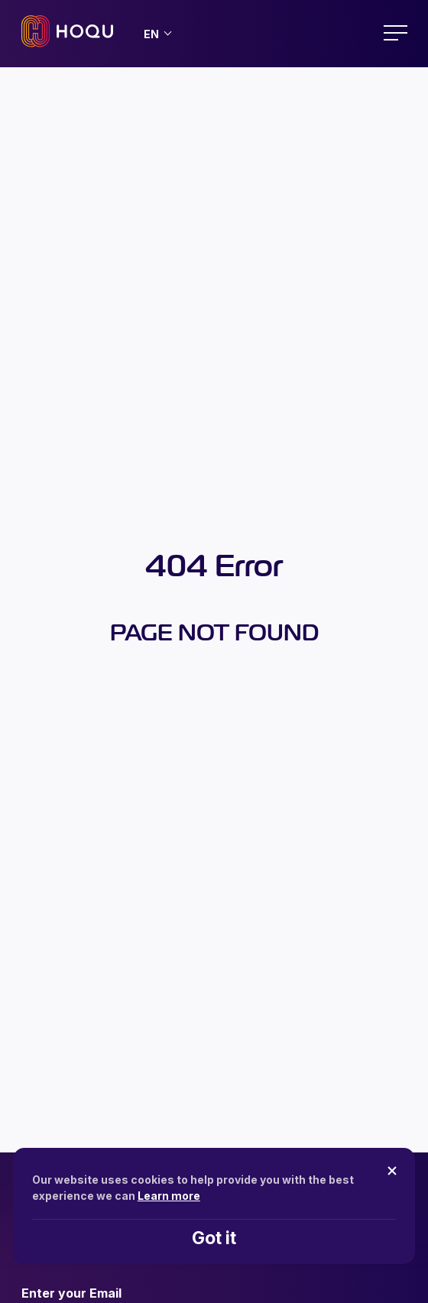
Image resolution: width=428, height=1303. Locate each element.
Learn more (169, 1195)
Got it (214, 1238)
